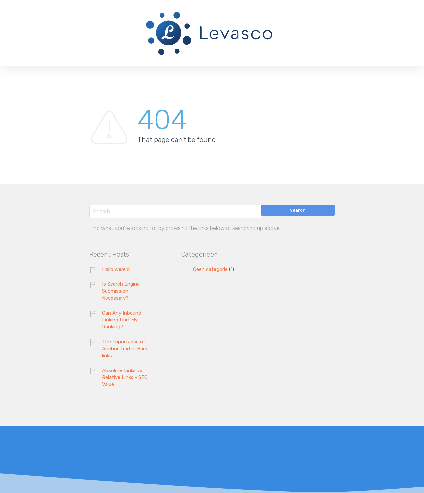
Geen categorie (210, 269)
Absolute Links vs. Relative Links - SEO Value (125, 377)
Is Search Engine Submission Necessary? (121, 291)
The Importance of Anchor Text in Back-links (126, 349)
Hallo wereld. (116, 269)
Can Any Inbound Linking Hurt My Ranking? (121, 320)
